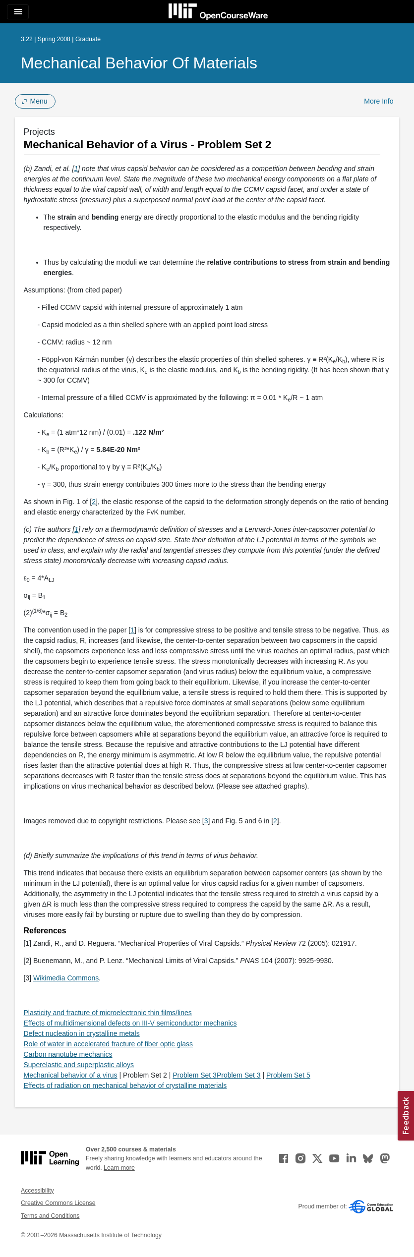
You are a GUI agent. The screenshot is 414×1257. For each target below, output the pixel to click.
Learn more (119, 1167)
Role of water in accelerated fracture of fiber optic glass (108, 1044)
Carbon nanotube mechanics (68, 1054)
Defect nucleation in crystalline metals (82, 1033)
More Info (378, 101)
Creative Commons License (58, 1203)
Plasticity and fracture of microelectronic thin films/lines (108, 1013)
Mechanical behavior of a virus (71, 1075)
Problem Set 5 (288, 1075)
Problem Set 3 (195, 1075)
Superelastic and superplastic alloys (79, 1065)
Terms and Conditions (50, 1215)
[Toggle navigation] (18, 11)
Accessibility (37, 1190)
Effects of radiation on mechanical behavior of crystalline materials (125, 1085)
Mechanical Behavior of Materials (139, 63)
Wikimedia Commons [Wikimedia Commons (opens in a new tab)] (66, 978)
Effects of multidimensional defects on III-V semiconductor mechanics (130, 1023)
